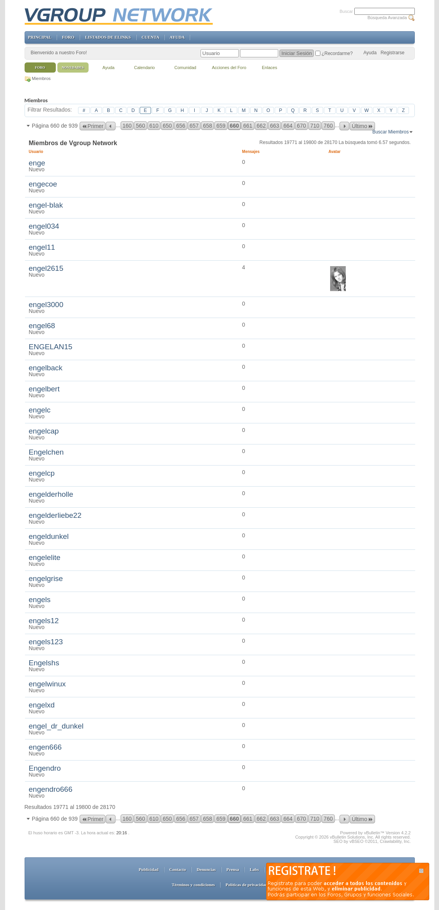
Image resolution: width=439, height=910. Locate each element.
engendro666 (51, 789)
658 (207, 126)
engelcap (44, 431)
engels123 (46, 641)
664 (287, 126)
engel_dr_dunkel (56, 726)
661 (247, 126)
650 (167, 126)
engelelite (44, 557)
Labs (254, 869)
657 (194, 126)
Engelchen (46, 452)
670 (301, 126)
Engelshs (44, 663)
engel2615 (46, 268)
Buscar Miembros (390, 132)
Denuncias (206, 869)
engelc (40, 410)
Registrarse (392, 52)
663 (274, 126)
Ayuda (370, 52)
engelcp (42, 473)
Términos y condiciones (193, 884)
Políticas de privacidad (246, 884)
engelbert (44, 389)
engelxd (42, 705)
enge (37, 163)
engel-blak (46, 205)
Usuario (39, 151)
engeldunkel (49, 536)
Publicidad (148, 869)
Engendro (45, 768)
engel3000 (46, 304)
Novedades (73, 67)
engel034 (44, 226)
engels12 (44, 620)
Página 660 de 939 (55, 126)
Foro (40, 67)
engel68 (42, 325)
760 (327, 126)
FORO (68, 37)
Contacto (177, 869)
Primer (92, 126)
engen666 (45, 747)
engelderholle (51, 494)
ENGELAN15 (51, 346)
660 (234, 126)
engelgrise (46, 578)
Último (362, 126)
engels (40, 599)
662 (261, 126)
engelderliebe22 (55, 515)
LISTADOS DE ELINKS (108, 37)
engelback (46, 367)
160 (127, 126)
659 (220, 126)
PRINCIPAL (40, 37)
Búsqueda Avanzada (387, 17)
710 (314, 126)
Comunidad (185, 67)
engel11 (42, 247)
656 (180, 126)
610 (153, 126)
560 (140, 126)
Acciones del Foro (229, 67)
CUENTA (150, 37)
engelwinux (47, 684)
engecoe (43, 184)
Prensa (232, 869)
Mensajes (250, 151)
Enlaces (269, 67)
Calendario (144, 67)
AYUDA (177, 37)
